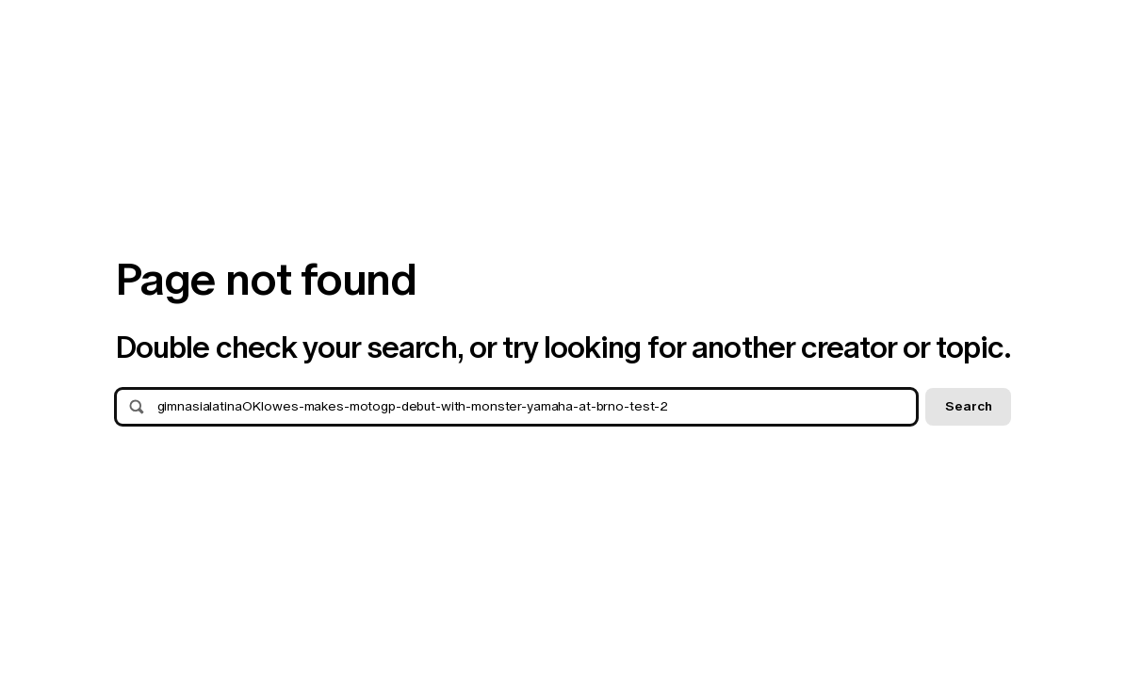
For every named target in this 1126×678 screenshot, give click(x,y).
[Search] (532, 407)
